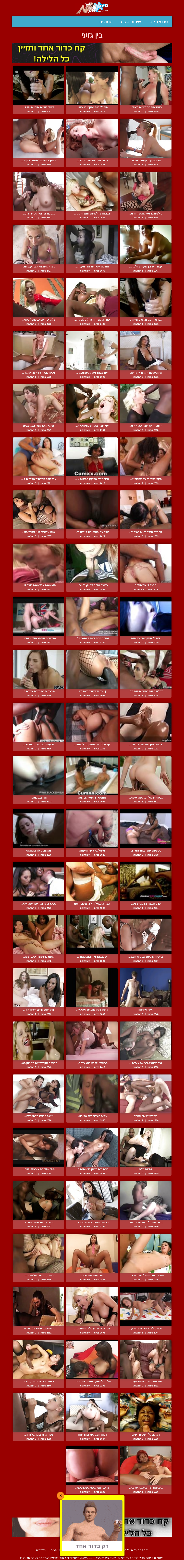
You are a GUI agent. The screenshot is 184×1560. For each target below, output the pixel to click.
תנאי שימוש (100, 1550)
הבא (82, 1509)
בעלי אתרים (58, 1550)
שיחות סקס (131, 21)
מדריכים (41, 1550)
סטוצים (105, 21)
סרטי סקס (159, 21)
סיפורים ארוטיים (79, 1550)
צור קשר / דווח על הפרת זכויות (130, 1550)
